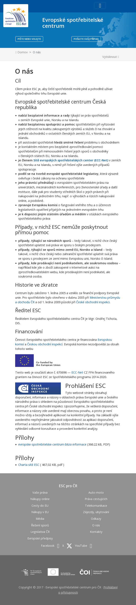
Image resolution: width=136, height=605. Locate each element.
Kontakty (96, 532)
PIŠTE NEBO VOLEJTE (29, 38)
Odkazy (96, 519)
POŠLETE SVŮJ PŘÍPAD (86, 38)
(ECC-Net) (100, 160)
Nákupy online (40, 499)
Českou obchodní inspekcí (44, 344)
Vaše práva (40, 492)
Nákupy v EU (40, 512)
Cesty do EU (40, 506)
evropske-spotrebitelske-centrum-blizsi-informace (52, 444)
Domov (22, 52)
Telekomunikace (96, 506)
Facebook (50, 546)
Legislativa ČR (40, 532)
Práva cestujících (96, 499)
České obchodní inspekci (93, 302)
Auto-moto (96, 492)
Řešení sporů (40, 525)
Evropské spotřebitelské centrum (72, 22)
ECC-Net (77, 372)
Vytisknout (110, 57)
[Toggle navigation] (100, 5)
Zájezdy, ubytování (96, 512)
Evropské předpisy (40, 538)
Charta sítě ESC (28, 465)
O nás (96, 525)
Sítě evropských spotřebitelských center (63, 160)
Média (40, 519)
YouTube (83, 546)
